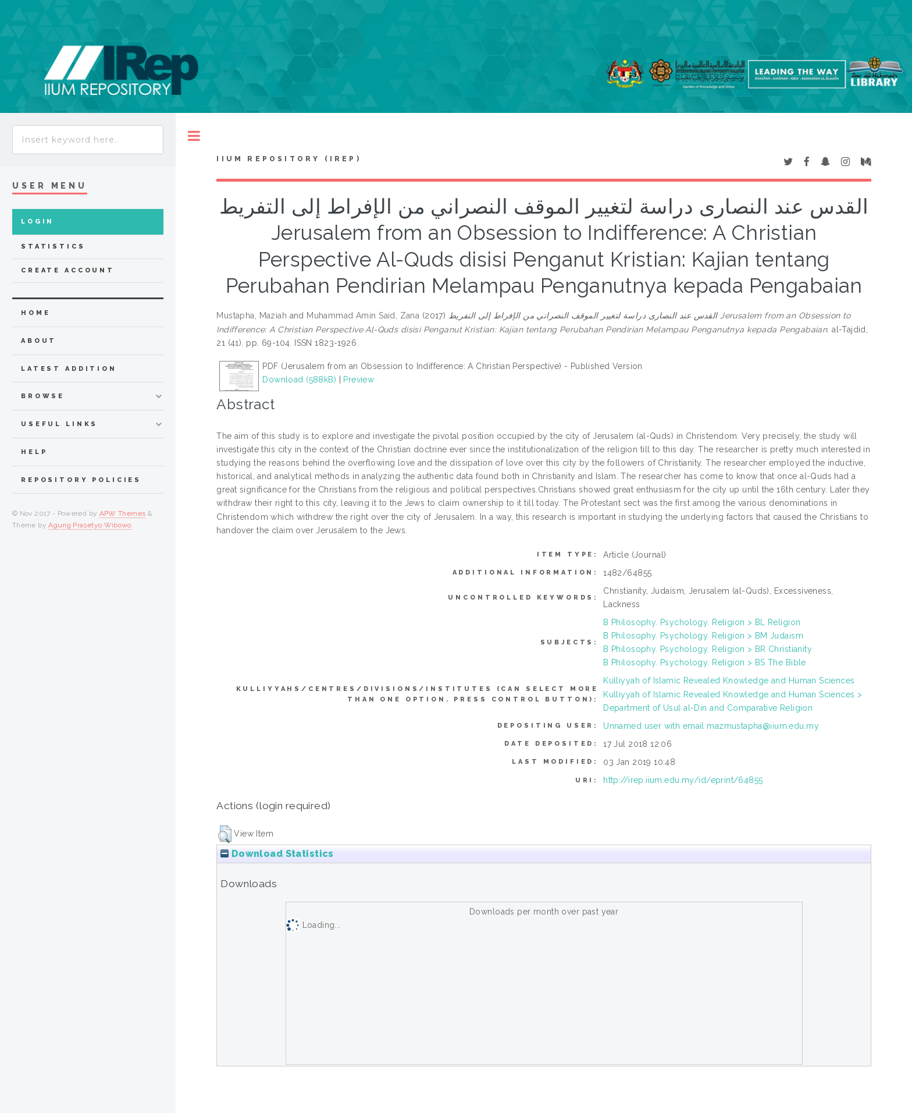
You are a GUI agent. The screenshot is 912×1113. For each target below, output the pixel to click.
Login (37, 221)
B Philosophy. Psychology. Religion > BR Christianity (707, 649)
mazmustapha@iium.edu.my (763, 726)
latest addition (69, 369)
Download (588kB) (299, 379)
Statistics (53, 246)
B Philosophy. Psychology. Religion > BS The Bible (704, 662)
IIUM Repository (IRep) (288, 159)
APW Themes (122, 513)
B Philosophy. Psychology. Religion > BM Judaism (703, 635)
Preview (358, 379)
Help (34, 452)
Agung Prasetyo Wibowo (89, 525)
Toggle (194, 136)
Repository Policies (81, 480)
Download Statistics (276, 853)
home (35, 313)
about (38, 341)
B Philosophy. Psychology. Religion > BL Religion (701, 622)
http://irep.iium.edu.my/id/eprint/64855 (683, 780)
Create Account (68, 270)
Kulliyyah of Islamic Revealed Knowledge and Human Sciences (728, 680)
